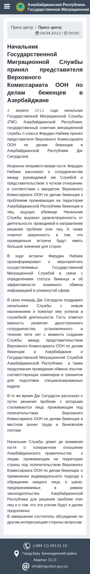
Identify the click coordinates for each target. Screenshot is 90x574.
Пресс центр (22, 27)
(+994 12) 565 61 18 (50, 546)
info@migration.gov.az (50, 566)
